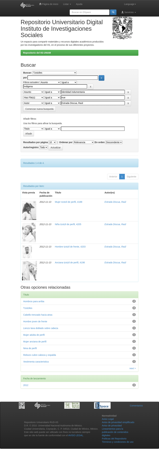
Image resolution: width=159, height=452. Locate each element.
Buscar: (27, 72)
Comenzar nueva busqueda (39, 109)
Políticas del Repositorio (114, 438)
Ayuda (79, 4)
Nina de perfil (30, 348)
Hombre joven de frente (35, 321)
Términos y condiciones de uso (117, 442)
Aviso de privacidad (112, 425)
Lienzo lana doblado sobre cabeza (40, 328)
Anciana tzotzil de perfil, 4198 (70, 262)
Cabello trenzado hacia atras (37, 314)
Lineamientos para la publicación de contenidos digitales (115, 432)
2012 (25, 385)
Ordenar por (65, 142)
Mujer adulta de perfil (34, 335)
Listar (67, 4)
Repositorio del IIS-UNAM (37, 52)
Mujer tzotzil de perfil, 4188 (68, 202)
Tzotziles (27, 308)
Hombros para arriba (33, 301)
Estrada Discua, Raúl (115, 202)
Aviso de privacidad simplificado (118, 422)
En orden (100, 142)
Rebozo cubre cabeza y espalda (39, 355)
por (25, 77)
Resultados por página (35, 142)
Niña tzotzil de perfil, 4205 (68, 224)
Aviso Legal (108, 419)
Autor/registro (30, 147)
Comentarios (136, 405)
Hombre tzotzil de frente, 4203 (70, 246)
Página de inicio (48, 4)
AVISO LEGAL (75, 435)
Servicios (128, 12)
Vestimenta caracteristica (36, 361)
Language (130, 4)
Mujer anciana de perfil (34, 341)
